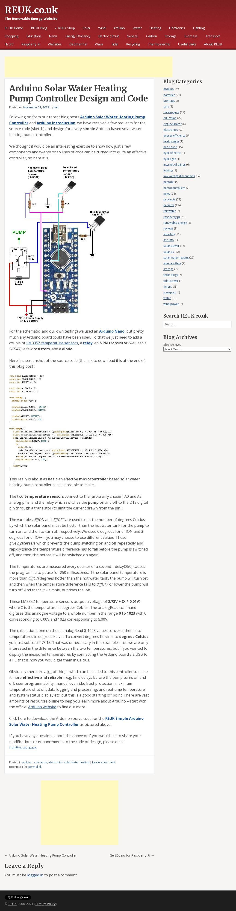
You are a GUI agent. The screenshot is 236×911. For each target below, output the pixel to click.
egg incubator (172, 124)
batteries (169, 95)
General (132, 36)
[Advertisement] (88, 67)
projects (168, 205)
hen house (170, 147)
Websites (55, 44)
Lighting (199, 28)
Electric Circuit (108, 36)
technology (170, 275)
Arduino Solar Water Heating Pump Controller (41, 855)
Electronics (177, 28)
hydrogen (169, 159)
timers (167, 287)
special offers (172, 263)
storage (168, 269)
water (167, 298)
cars (166, 106)
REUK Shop (66, 28)
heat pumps (171, 141)
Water (137, 28)
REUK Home (14, 28)
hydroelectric (172, 153)
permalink (34, 767)
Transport (212, 36)
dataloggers (171, 112)
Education (33, 36)
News (53, 36)
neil (56, 107)
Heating (155, 28)
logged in (35, 875)
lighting (168, 170)
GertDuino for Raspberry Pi (132, 855)
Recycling (133, 44)
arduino (27, 762)
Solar (86, 28)
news (166, 194)
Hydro (9, 44)
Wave (99, 44)
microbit (168, 182)
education (40, 762)
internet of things (174, 165)
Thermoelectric (159, 44)
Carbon (151, 36)
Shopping (11, 36)
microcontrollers (174, 188)
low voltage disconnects (179, 176)
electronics (55, 762)
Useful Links (187, 44)
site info (168, 240)
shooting (169, 234)
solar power (171, 246)
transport (169, 292)
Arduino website (42, 706)
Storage (171, 36)
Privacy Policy (45, 904)
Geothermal (78, 44)
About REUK (213, 44)
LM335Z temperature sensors (52, 342)
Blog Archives (172, 345)
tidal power (170, 281)
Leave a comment (103, 762)
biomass (169, 101)
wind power (171, 304)
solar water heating (76, 762)
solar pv (168, 252)
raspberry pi (171, 217)
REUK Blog (39, 28)
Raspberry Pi (30, 44)
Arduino (119, 28)
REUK (12, 904)
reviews (168, 228)
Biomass (191, 36)
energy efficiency (174, 135)
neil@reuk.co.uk (22, 747)
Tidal (114, 44)
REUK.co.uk (31, 10)
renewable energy (175, 223)
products (169, 199)
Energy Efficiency (77, 36)
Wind (102, 28)
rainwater (169, 211)
